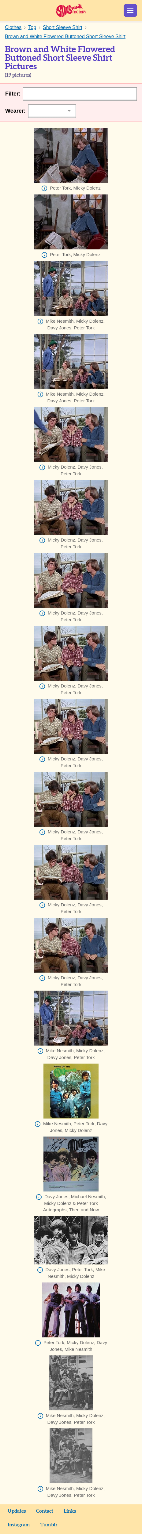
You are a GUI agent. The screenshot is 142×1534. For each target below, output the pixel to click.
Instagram (19, 1524)
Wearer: (15, 111)
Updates (17, 1511)
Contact (44, 1511)
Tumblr (49, 1524)
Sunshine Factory (71, 10)
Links (70, 1511)
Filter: (13, 94)
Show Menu (130, 10)
